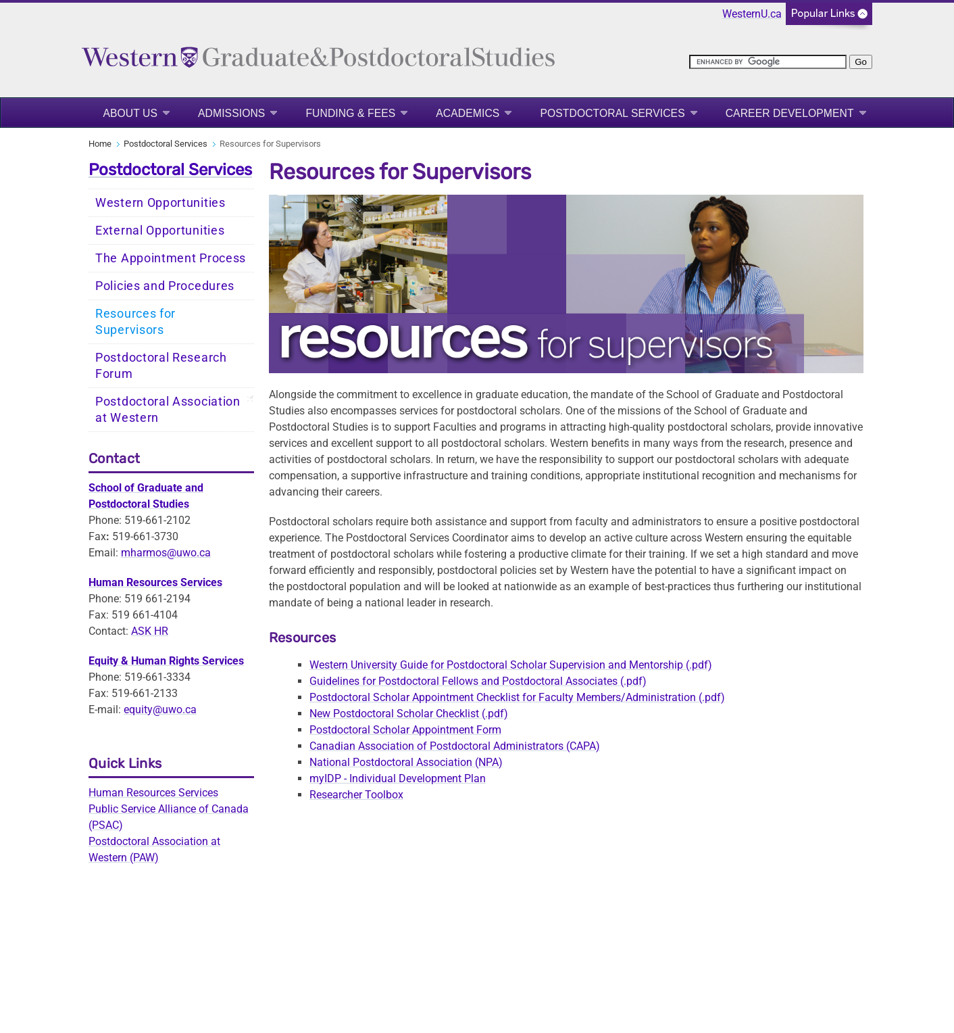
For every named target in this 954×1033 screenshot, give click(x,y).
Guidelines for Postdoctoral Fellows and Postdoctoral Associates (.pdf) (478, 681)
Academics (467, 113)
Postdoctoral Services (612, 113)
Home (100, 144)
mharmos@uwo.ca (166, 552)
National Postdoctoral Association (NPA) (406, 762)
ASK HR (149, 631)
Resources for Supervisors (135, 322)
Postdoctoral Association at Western (168, 410)
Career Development (790, 113)
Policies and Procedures (164, 286)
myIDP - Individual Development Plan (397, 778)
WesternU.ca (752, 13)
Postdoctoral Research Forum (161, 366)
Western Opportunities (160, 203)
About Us (130, 113)
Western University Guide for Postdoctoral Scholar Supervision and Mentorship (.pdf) (510, 664)
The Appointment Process (170, 258)
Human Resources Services (153, 792)
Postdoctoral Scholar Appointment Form (405, 729)
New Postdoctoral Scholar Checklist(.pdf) (408, 713)
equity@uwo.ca (160, 709)
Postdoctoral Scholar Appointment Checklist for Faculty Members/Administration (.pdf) (517, 697)
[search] (768, 62)
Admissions (231, 113)
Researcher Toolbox (356, 794)
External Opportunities (159, 230)
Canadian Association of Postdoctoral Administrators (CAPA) (454, 746)
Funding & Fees (350, 113)
